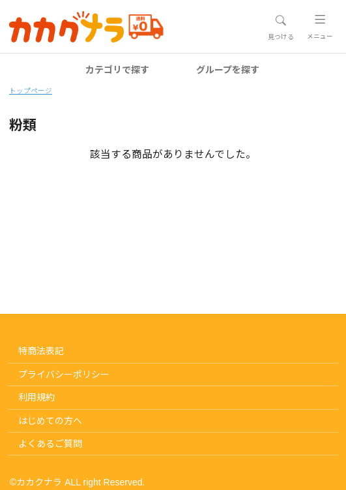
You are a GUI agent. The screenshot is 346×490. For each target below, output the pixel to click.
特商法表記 (41, 351)
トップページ (30, 91)
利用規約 (36, 397)
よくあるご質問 (50, 443)
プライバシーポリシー (63, 374)
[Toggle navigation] (280, 27)
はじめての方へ (50, 421)
